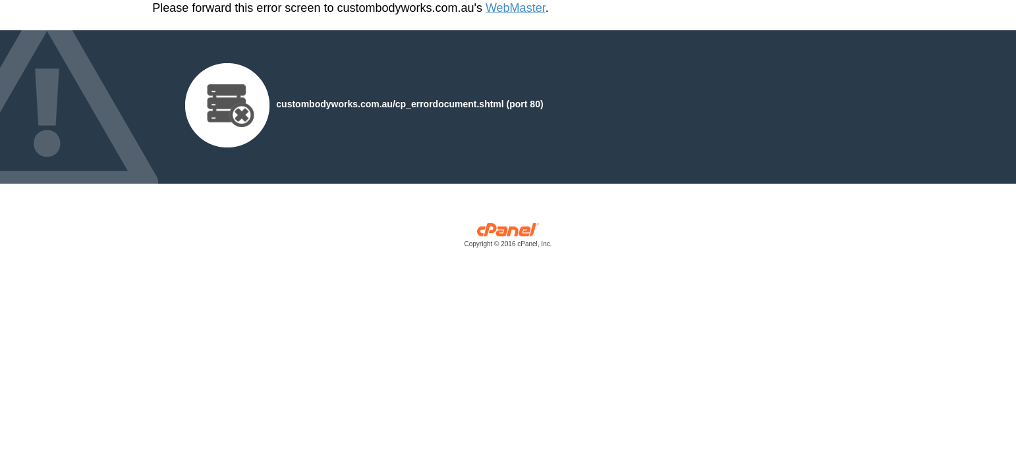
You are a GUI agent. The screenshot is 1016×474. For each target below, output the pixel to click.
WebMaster (516, 7)
